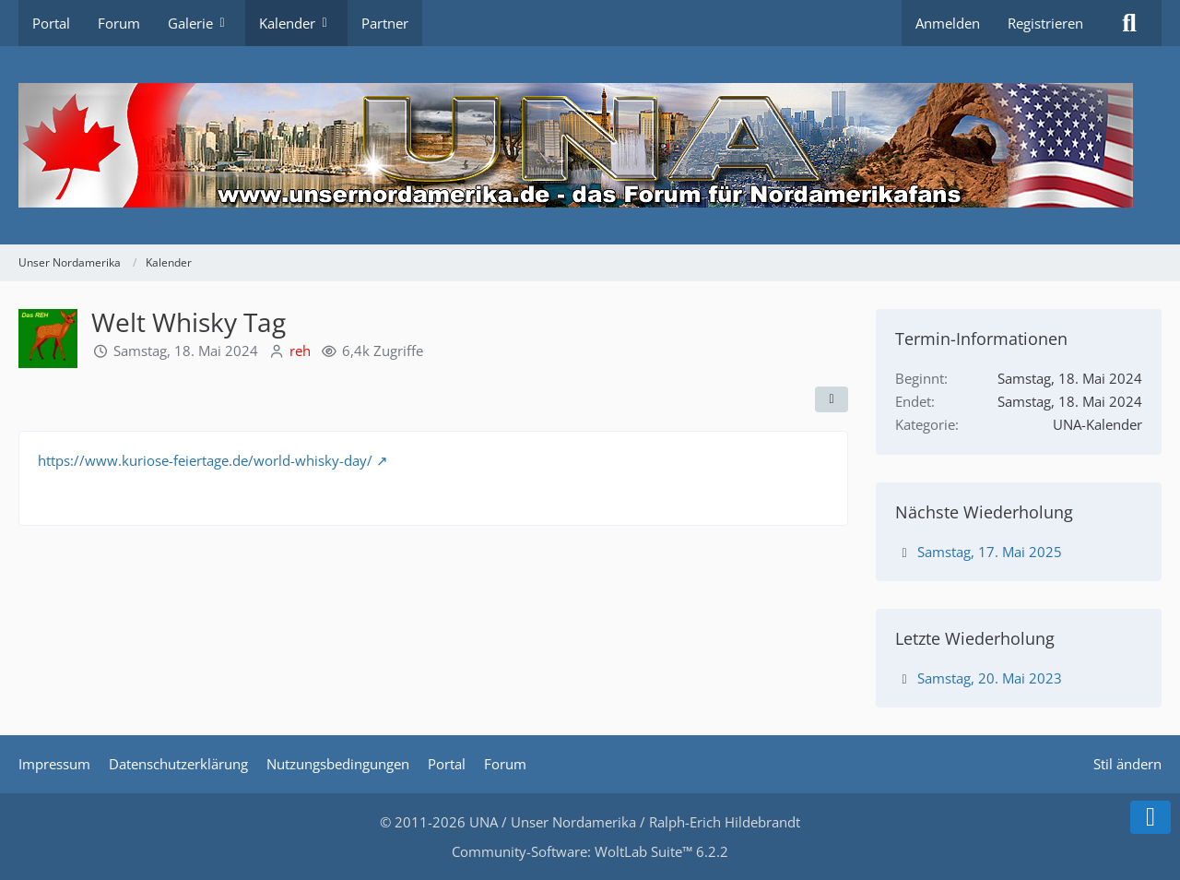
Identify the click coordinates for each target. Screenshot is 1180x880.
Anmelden (947, 23)
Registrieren (1045, 23)
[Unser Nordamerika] (590, 145)
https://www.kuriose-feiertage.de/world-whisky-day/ (205, 460)
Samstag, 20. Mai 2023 (989, 678)
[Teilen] (831, 399)
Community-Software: (590, 851)
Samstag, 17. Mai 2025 (989, 551)
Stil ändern (1127, 764)
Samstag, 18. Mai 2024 (185, 350)
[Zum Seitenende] (1150, 817)
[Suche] (1129, 23)
